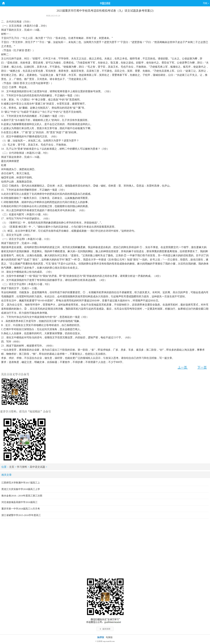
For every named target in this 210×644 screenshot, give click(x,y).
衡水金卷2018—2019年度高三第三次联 (21, 495)
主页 (11, 466)
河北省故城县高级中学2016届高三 (19, 502)
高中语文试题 (37, 466)
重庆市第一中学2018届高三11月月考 (20, 508)
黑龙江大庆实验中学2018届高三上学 (20, 489)
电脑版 (109, 637)
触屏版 (100, 637)
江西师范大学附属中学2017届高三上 (20, 482)
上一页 (183, 367)
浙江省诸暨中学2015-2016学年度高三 (21, 515)
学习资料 (22, 466)
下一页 (202, 367)
